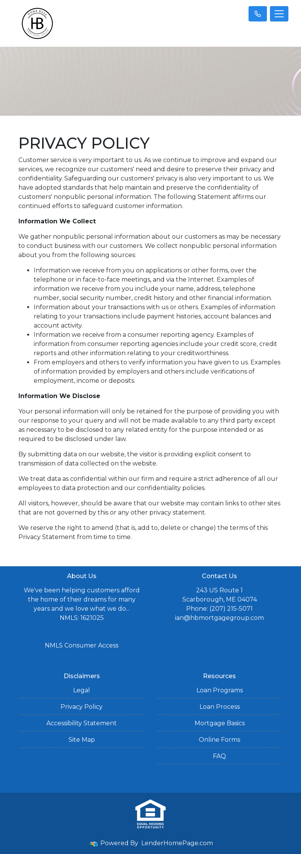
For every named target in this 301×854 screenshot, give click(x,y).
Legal (81, 690)
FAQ (219, 756)
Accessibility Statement (81, 723)
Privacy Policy (82, 706)
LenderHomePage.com (177, 843)
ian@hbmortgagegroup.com (219, 617)
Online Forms (219, 739)
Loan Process (220, 706)
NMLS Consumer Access (81, 645)
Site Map (82, 739)
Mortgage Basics (220, 723)
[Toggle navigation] (279, 13)
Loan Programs (219, 690)
